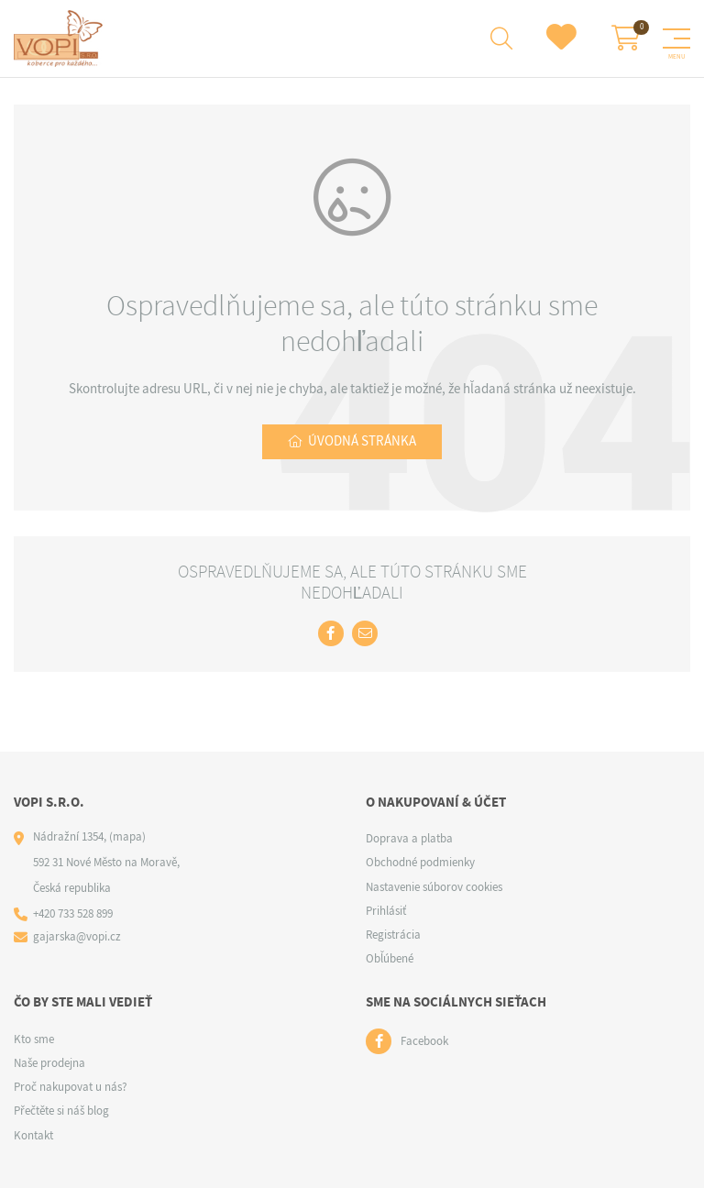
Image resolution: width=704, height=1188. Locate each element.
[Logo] (61, 38)
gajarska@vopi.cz (77, 936)
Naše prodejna (49, 1063)
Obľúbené (389, 958)
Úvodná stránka (362, 441)
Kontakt (33, 1135)
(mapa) (127, 836)
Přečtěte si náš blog (61, 1110)
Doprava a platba (409, 838)
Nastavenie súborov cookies (434, 887)
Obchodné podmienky (420, 862)
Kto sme (34, 1039)
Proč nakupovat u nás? (70, 1086)
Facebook (424, 1041)
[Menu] (676, 38)
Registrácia (393, 934)
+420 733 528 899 (73, 913)
